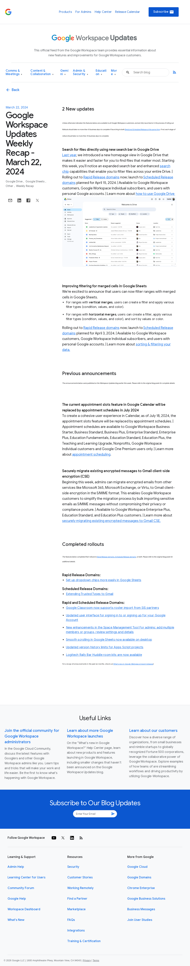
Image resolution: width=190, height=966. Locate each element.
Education (101, 72)
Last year (69, 155)
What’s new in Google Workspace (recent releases (133, 664)
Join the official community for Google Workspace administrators (32, 736)
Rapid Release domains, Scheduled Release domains (116, 557)
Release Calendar (127, 12)
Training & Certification (84, 941)
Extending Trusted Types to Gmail (89, 594)
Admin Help (16, 867)
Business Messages (141, 909)
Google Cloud (137, 867)
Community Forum (21, 888)
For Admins (83, 12)
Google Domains (139, 877)
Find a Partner (77, 899)
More (114, 72)
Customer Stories (80, 877)
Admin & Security (80, 72)
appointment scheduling (91, 454)
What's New (16, 920)
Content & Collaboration (42, 72)
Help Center (103, 12)
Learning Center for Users (26, 877)
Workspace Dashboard (24, 909)
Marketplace (76, 909)
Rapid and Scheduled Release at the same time (142, 129)
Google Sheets (35, 181)
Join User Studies (139, 920)
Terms (96, 960)
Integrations (76, 930)
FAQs (71, 920)
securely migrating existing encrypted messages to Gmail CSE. (111, 521)
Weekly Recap (25, 186)
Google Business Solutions (146, 899)
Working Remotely (80, 888)
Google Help (17, 899)
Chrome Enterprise (141, 888)
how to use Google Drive (155, 194)
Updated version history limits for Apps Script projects (104, 647)
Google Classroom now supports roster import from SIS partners (112, 608)
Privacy (87, 960)
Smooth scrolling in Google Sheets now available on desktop (109, 640)
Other (10, 186)
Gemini (64, 72)
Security (73, 867)
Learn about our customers (153, 730)
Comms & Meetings (14, 72)
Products (65, 12)
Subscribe (163, 12)
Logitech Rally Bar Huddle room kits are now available (104, 655)
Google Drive (14, 181)
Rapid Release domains (101, 177)
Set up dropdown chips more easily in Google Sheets (103, 580)
